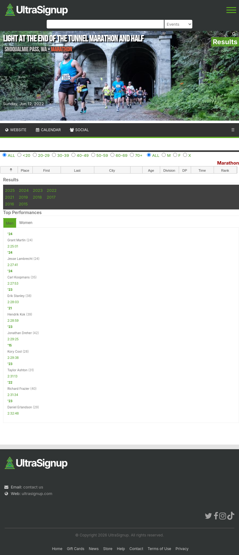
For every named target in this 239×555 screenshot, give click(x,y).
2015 (23, 203)
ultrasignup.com (37, 493)
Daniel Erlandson (19, 407)
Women (25, 222)
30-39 (63, 155)
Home (57, 548)
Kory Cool (14, 351)
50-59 (102, 155)
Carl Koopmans (18, 277)
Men (10, 223)
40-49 (83, 155)
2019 (23, 197)
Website (15, 129)
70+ (139, 155)
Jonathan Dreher (19, 333)
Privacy (182, 548)
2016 (9, 203)
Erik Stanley (16, 296)
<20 (26, 155)
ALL (11, 155)
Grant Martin (16, 240)
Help (121, 548)
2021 (9, 197)
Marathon (228, 163)
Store (108, 548)
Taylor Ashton (17, 370)
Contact (136, 548)
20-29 (44, 155)
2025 (10, 190)
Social (79, 129)
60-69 (121, 155)
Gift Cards (75, 548)
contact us (33, 486)
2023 (38, 190)
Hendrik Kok (16, 314)
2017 (51, 197)
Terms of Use (159, 548)
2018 (37, 197)
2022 (52, 190)
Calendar (48, 129)
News (94, 548)
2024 (24, 190)
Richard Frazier (18, 388)
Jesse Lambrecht (19, 258)
